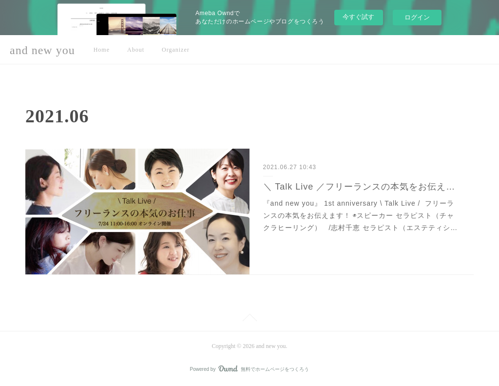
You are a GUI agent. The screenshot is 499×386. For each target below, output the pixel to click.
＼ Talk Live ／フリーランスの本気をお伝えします (362, 187)
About (135, 49)
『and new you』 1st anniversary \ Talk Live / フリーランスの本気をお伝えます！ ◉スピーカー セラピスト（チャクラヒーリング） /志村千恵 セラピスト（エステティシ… (360, 215)
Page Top (249, 319)
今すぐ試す (358, 16)
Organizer (176, 49)
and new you (42, 50)
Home (102, 49)
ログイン (417, 17)
